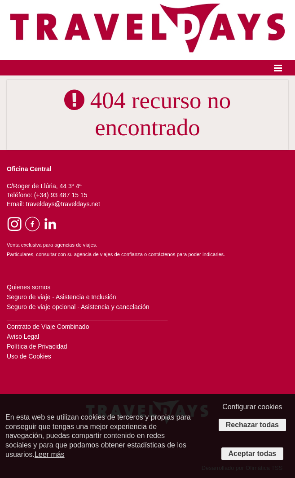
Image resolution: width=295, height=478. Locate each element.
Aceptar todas (253, 453)
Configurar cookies (252, 407)
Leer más (50, 454)
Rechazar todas (252, 425)
